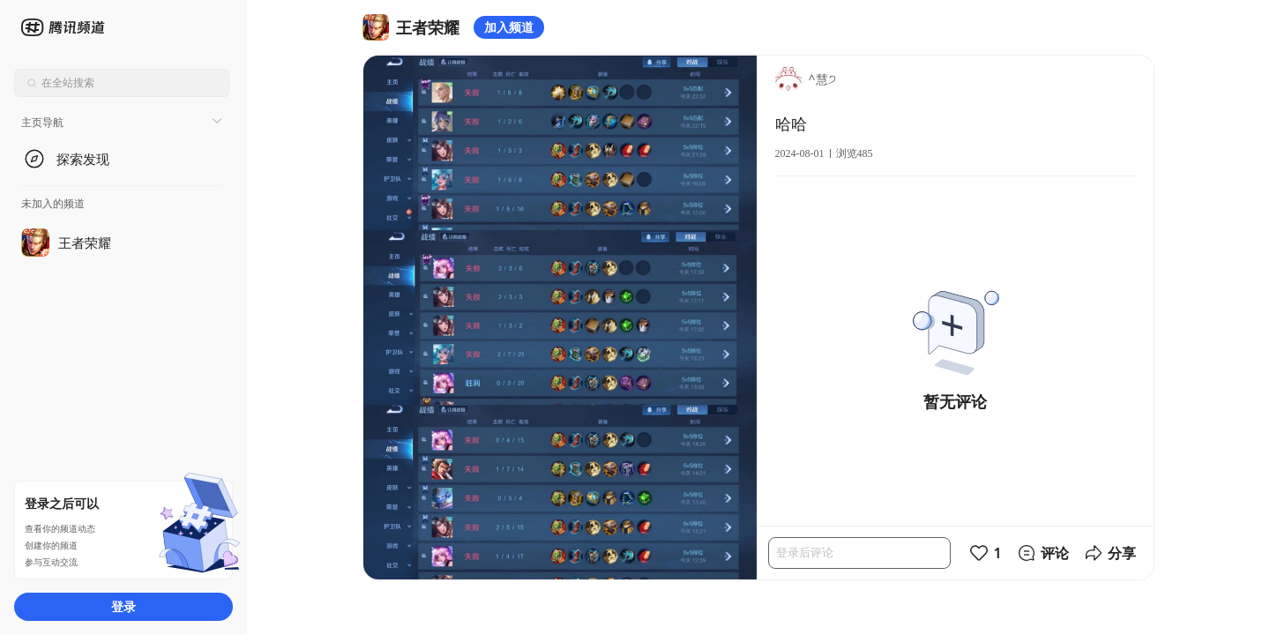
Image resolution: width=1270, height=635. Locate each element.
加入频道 (509, 27)
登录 (123, 606)
